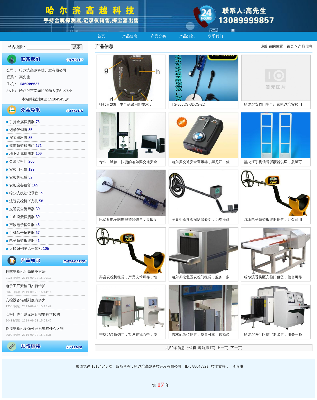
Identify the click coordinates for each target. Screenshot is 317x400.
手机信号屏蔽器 (22, 233)
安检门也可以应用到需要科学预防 (33, 314)
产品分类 (158, 36)
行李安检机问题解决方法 (26, 272)
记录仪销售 (18, 130)
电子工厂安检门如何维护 (26, 286)
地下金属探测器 (22, 153)
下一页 (236, 348)
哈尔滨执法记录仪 (23, 193)
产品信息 (130, 36)
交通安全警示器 (22, 209)
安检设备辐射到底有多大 (26, 300)
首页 (101, 36)
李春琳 (238, 366)
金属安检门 (18, 161)
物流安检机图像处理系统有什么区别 (35, 329)
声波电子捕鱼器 (22, 225)
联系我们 (215, 36)
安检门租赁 (18, 169)
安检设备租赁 (20, 185)
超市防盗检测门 (22, 146)
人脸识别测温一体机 (25, 248)
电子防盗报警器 (22, 241)
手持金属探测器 (22, 122)
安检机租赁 (18, 177)
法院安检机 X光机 (23, 201)
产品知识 (187, 36)
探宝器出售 (18, 138)
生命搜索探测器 (22, 217)
